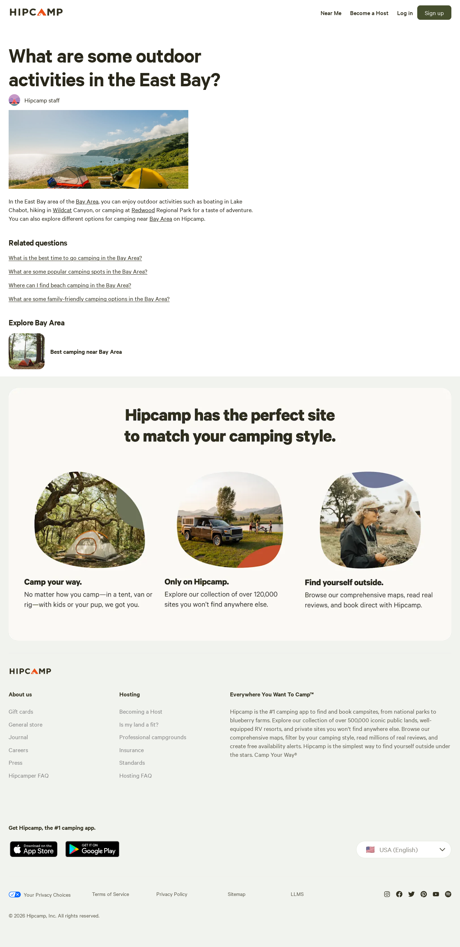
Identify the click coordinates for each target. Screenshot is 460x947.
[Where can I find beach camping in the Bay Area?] (70, 285)
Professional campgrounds (152, 737)
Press (15, 762)
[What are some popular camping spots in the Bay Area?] (78, 271)
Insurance (131, 750)
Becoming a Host (140, 711)
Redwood (143, 210)
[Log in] (405, 12)
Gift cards (21, 711)
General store (25, 724)
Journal (18, 737)
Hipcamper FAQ (29, 775)
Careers (18, 750)
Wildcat (62, 210)
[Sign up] (434, 12)
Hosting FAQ (135, 775)
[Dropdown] (403, 849)
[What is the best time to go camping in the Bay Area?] (75, 257)
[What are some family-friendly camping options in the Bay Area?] (89, 298)
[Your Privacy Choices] (40, 894)
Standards (132, 762)
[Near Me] (331, 12)
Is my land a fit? (138, 724)
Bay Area (87, 201)
